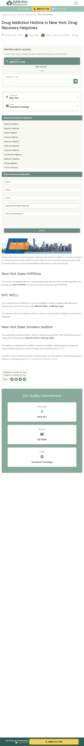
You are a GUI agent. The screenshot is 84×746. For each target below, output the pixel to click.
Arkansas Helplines (11, 142)
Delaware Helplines (11, 159)
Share (75, 35)
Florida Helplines (10, 163)
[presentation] (20, 227)
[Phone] (39, 81)
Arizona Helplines (11, 137)
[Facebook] (16, 379)
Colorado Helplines (11, 150)
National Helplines (11, 124)
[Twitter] (12, 379)
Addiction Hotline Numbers (27, 15)
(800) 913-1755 (41, 9)
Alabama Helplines (11, 128)
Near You (42, 97)
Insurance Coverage (42, 106)
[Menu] (76, 3)
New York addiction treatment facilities (41, 359)
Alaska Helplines (10, 133)
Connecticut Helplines (13, 155)
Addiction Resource (9, 15)
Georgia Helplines (11, 168)
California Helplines (11, 146)
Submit (75, 81)
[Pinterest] (24, 379)
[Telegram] (20, 379)
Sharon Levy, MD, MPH (62, 35)
